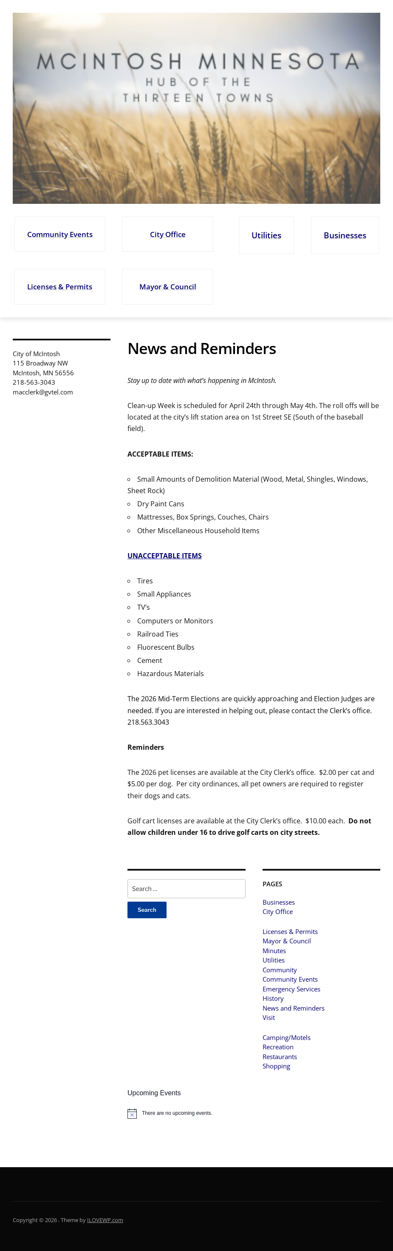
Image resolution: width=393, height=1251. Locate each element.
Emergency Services (291, 989)
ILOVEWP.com (105, 1220)
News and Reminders (294, 1008)
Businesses (345, 235)
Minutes (274, 950)
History (273, 998)
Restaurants (280, 1056)
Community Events (60, 234)
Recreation (278, 1046)
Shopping (276, 1066)
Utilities (266, 235)
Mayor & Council (167, 286)
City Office (168, 234)
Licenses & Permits (59, 286)
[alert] (186, 1113)
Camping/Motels (287, 1037)
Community (280, 969)
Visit (269, 1017)
